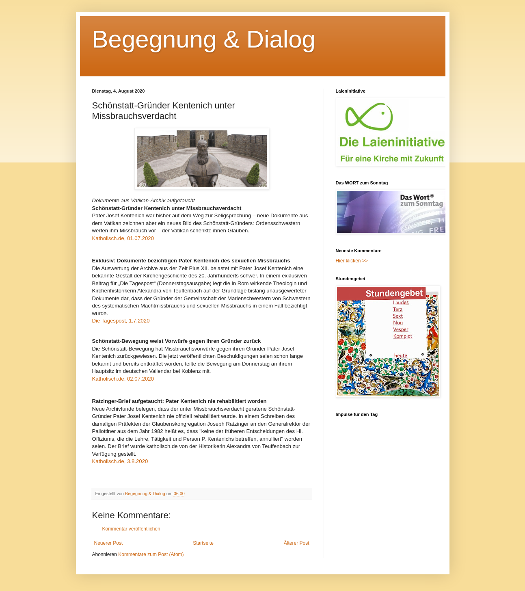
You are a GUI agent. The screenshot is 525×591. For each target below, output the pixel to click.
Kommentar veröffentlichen (131, 529)
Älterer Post (296, 543)
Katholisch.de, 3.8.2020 (120, 461)
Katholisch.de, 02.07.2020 (123, 379)
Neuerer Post (108, 543)
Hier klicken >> (352, 261)
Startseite (203, 543)
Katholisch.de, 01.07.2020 (123, 238)
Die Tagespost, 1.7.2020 (121, 321)
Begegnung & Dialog (203, 39)
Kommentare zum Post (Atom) (151, 554)
